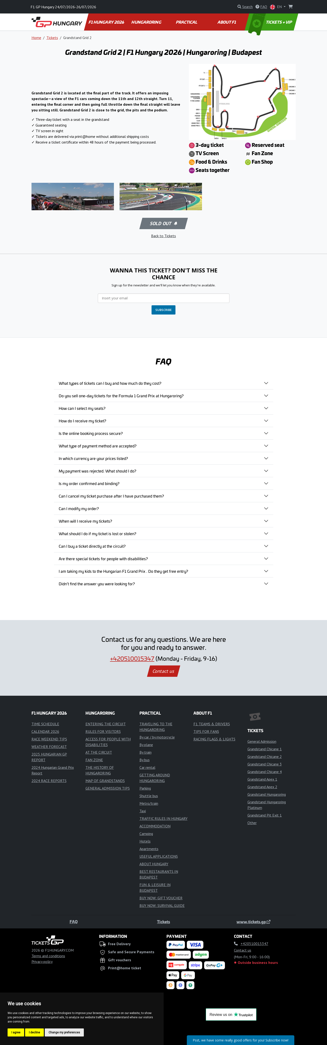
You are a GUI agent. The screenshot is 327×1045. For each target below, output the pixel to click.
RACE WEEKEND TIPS (49, 739)
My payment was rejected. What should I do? (97, 470)
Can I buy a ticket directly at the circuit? (92, 546)
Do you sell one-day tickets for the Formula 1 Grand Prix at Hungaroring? (121, 395)
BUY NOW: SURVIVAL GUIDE (162, 905)
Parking (145, 788)
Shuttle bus (148, 795)
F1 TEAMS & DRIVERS (211, 723)
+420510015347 (132, 658)
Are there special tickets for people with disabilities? (103, 558)
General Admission (261, 741)
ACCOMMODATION (154, 826)
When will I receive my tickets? (85, 521)
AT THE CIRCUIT (98, 752)
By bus (144, 759)
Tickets (52, 37)
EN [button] (276, 7)
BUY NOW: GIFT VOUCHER (161, 898)
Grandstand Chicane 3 (264, 764)
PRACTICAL (186, 22)
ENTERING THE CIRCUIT (105, 723)
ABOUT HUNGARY (153, 863)
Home (36, 37)
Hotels (145, 841)
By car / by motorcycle (157, 737)
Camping (146, 833)
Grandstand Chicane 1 (264, 749)
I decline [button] (34, 1032)
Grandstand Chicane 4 (264, 771)
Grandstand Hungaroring (266, 794)
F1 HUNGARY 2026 (106, 22)
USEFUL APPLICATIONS (158, 856)
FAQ (74, 921)
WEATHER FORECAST (49, 746)
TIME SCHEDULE (45, 723)
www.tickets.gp (253, 921)
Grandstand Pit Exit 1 (264, 815)
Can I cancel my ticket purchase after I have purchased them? (111, 495)
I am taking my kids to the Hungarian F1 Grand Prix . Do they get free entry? (123, 571)
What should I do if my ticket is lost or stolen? (97, 533)
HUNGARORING (146, 22)
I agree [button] (15, 1032)
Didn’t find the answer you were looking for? (97, 583)
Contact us (163, 671)
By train (145, 752)
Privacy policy (42, 961)
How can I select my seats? (82, 408)
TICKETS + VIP (270, 22)
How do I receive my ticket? (82, 420)
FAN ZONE (94, 759)
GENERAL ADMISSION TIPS (107, 788)
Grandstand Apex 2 (262, 786)
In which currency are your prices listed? (93, 458)
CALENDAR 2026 (45, 731)
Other (252, 822)
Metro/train (148, 803)
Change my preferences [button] (64, 1032)
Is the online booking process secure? (91, 433)
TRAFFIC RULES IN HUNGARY (163, 818)
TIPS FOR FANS (206, 731)
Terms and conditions (48, 955)
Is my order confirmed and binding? (89, 483)
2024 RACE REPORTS (49, 780)
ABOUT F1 (227, 22)
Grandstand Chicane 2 (264, 756)
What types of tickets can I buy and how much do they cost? (110, 383)
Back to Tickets (163, 235)
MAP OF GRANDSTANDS (105, 780)
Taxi (142, 811)
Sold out (163, 223)
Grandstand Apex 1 (262, 779)
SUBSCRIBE (163, 310)
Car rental (147, 767)
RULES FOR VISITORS (103, 731)
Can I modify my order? (79, 508)
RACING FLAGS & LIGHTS (214, 739)
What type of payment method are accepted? (97, 445)
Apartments (148, 848)
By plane (146, 744)
